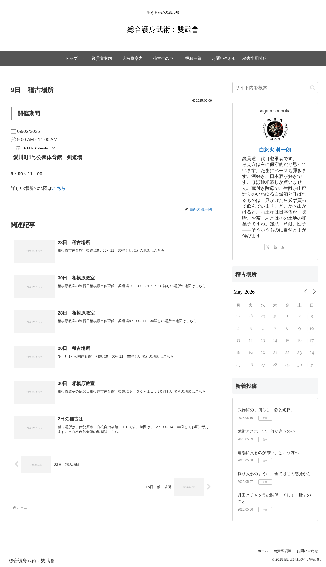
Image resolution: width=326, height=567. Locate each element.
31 (312, 365)
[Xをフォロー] (267, 247)
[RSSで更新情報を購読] (282, 247)
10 (312, 328)
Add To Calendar (32, 148)
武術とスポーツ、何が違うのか (266, 431)
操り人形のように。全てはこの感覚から (274, 474)
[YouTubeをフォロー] (275, 247)
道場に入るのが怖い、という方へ (268, 452)
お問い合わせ (307, 551)
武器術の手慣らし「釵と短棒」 (266, 410)
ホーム (262, 551)
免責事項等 (282, 551)
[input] (275, 87)
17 (312, 340)
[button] (312, 88)
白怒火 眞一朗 (275, 150)
